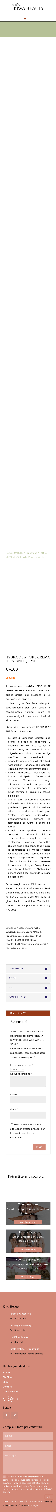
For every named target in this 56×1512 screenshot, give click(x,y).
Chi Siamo (8, 1377)
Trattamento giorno (36, 944)
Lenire (29, 932)
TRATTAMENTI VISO (15, 944)
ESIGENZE (10, 932)
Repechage (31, 552)
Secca (21, 936)
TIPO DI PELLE (29, 940)
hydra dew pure (19, 948)
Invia (49, 1497)
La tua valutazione (21, 1065)
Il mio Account (11, 1391)
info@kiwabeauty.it (20, 1313)
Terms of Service (19, 1505)
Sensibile (29, 936)
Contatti (7, 1386)
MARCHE (18, 552)
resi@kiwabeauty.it (20, 1337)
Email (14, 1109)
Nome (14, 1094)
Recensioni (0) (18, 1013)
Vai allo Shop (28, 1277)
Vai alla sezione (28, 1222)
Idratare (20, 932)
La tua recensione (21, 1073)
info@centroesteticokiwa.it (24, 1348)
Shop (6, 1381)
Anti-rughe (34, 928)
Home (9, 552)
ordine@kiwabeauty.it (21, 1325)
